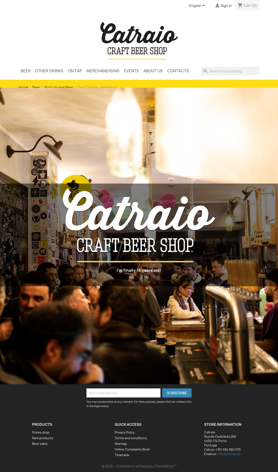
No (146, 277)
